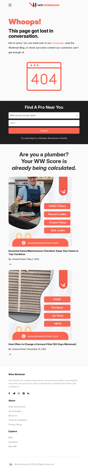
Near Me (13, 446)
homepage (58, 43)
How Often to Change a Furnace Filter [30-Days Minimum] (42, 344)
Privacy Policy (15, 424)
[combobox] (44, 115)
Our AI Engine (15, 411)
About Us (13, 415)
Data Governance (17, 406)
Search (44, 130)
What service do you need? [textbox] (23, 115)
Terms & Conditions (18, 420)
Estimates (13, 442)
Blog (11, 437)
